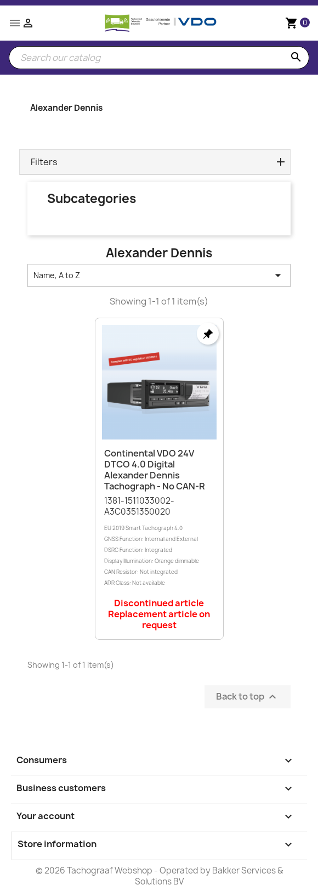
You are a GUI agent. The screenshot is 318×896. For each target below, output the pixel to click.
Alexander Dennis (66, 108)
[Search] (159, 57)
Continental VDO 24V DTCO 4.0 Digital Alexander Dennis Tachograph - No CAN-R (154, 469)
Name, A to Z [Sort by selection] (159, 275)
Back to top (247, 697)
